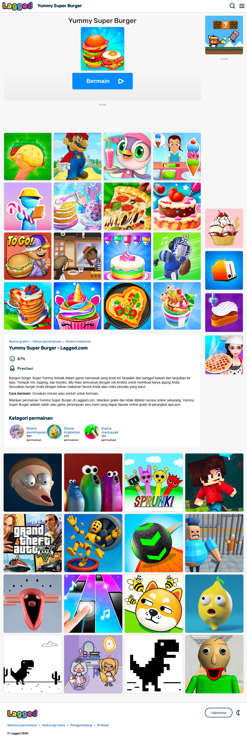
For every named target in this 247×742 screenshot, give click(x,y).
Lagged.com (23, 714)
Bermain (98, 81)
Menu (242, 6)
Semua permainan (22, 725)
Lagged (18, 6)
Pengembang (81, 725)
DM (238, 712)
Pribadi (103, 725)
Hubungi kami (53, 725)
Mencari (232, 6)
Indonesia (218, 713)
